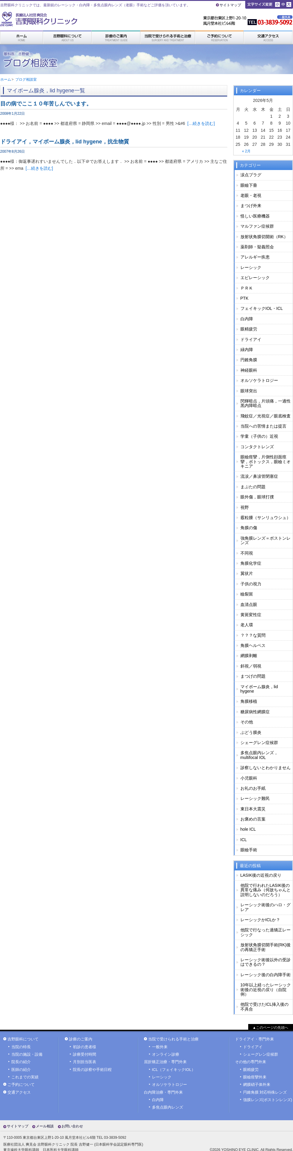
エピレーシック (255, 277)
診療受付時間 (84, 1054)
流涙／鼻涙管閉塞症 (259, 476)
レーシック (250, 267)
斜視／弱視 (250, 666)
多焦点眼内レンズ (167, 1107)
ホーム (5, 79)
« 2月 (246, 151)
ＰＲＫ (246, 288)
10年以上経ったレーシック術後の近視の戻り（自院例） (265, 989)
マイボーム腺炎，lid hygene (259, 689)
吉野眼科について (23, 1039)
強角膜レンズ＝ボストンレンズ (265, 540)
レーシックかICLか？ (260, 919)
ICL (243, 839)
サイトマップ (230, 5)
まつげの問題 (253, 676)
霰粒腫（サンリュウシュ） (265, 517)
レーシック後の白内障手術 (265, 974)
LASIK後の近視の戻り (261, 875)
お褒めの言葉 (253, 819)
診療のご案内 (80, 1039)
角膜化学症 (250, 563)
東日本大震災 (253, 808)
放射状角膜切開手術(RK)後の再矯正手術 (265, 947)
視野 (244, 507)
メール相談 (45, 1126)
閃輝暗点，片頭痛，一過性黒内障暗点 (265, 403)
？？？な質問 (253, 635)
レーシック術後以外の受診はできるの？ (265, 962)
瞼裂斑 (246, 594)
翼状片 (246, 573)
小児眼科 (248, 778)
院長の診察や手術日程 (92, 1070)
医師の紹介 (21, 1070)
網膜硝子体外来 (256, 1085)
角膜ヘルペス (253, 645)
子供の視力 (250, 583)
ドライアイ (250, 339)
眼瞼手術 (248, 849)
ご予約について (21, 1085)
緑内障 (246, 349)
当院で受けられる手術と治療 (173, 1039)
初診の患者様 (84, 1047)
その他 (246, 722)
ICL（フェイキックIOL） (173, 1070)
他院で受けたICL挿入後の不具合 (264, 1006)
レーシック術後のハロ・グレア (265, 907)
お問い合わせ (72, 1126)
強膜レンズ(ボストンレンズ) (267, 1100)
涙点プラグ (250, 174)
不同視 (246, 553)
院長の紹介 (21, 1062)
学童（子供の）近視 (259, 436)
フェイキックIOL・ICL (261, 308)
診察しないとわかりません (265, 767)
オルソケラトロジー (259, 380)
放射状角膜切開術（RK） (264, 236)
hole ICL (248, 829)
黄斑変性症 (250, 614)
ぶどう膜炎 (250, 732)
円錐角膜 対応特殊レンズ (265, 1092)
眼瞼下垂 (248, 185)
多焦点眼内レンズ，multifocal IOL (259, 755)
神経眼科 (248, 370)
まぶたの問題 (253, 486)
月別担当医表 (84, 1062)
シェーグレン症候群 (259, 742)
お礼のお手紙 (253, 788)
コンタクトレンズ (257, 446)
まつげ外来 (250, 205)
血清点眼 (248, 604)
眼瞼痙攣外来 (254, 1077)
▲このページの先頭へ (271, 1028)
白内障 (246, 318)
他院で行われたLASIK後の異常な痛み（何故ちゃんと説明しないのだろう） (265, 890)
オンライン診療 (165, 1054)
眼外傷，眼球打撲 (257, 497)
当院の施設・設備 (26, 1054)
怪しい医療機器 (255, 216)
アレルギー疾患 (255, 257)
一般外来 (160, 1047)
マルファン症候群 (257, 226)
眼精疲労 (248, 329)
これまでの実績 (25, 1077)
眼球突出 (248, 390)
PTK (244, 298)
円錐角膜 (248, 359)
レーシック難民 (255, 798)
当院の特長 (21, 1047)
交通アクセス (19, 1092)
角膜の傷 (248, 527)
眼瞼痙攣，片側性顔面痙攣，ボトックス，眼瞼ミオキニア (265, 461)
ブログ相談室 (26, 79)
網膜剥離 (248, 655)
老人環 (246, 624)
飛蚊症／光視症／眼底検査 (265, 416)
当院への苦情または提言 (263, 426)
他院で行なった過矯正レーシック (265, 932)
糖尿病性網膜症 (255, 711)
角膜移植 (248, 701)
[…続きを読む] (201, 123)
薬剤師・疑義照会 (257, 246)
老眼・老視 (250, 195)
